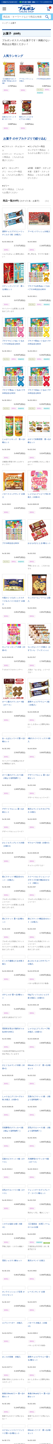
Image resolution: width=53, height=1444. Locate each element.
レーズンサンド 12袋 (36, 1201)
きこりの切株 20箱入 (11, 1267)
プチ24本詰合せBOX (43, 79)
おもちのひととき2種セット (39, 507)
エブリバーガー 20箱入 (12, 1233)
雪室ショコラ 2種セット (12, 1170)
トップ (5, 23)
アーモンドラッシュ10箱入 (39, 231)
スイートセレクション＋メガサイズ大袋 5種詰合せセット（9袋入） (39, 789)
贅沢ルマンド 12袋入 (36, 1170)
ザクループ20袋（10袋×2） (39, 752)
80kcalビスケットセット (38, 1439)
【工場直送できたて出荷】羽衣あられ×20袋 (9, 81)
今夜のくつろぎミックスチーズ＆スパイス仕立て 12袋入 (13, 547)
